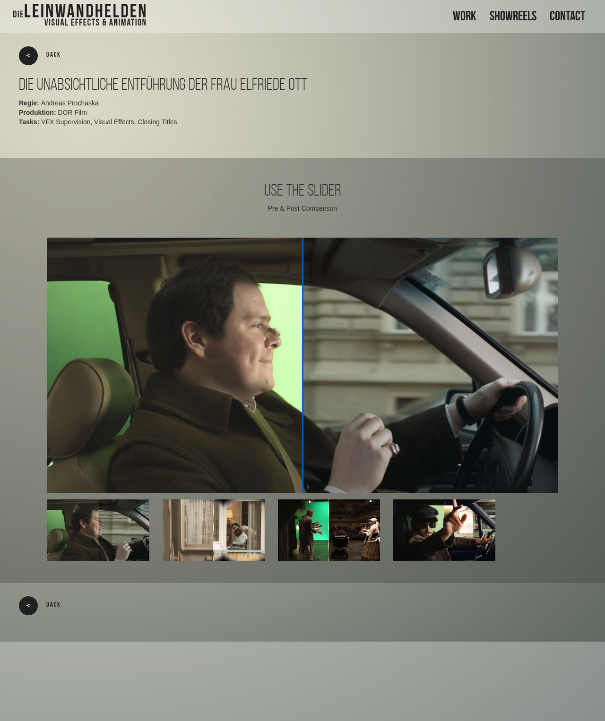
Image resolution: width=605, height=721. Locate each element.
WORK (464, 16)
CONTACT (567, 16)
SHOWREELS (513, 16)
